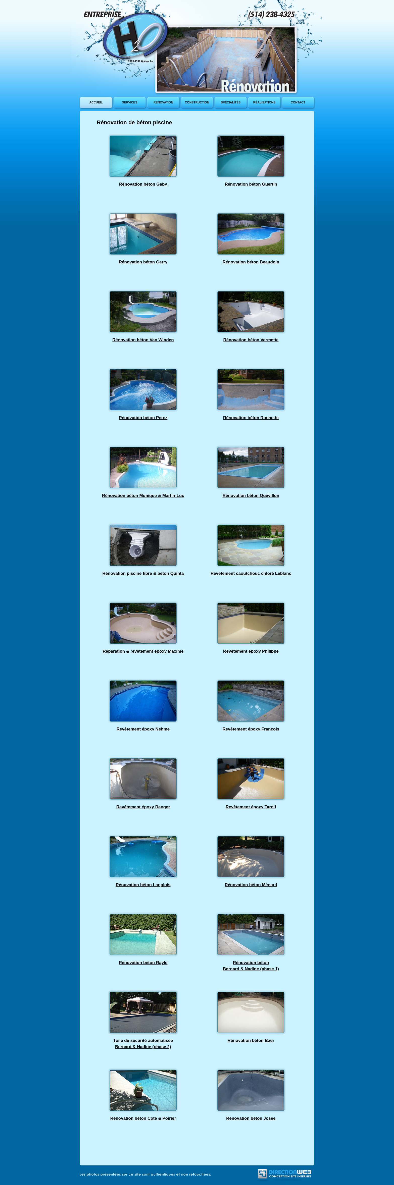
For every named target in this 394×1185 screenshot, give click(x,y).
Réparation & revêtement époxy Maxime (143, 651)
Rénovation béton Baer (250, 1040)
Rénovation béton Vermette (250, 339)
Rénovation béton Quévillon (251, 495)
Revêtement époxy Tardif (251, 807)
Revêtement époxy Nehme (143, 729)
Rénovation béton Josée (250, 1118)
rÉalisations (264, 102)
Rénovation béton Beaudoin (251, 262)
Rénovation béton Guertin (251, 184)
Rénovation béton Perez (143, 417)
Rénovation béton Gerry (143, 262)
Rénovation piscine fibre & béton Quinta (143, 573)
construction (197, 102)
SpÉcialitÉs (231, 102)
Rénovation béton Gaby (143, 184)
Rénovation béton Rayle (143, 962)
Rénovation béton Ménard (251, 884)
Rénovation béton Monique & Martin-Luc (143, 495)
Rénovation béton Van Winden (143, 339)
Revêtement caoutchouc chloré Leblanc (251, 573)
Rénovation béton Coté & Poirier (143, 1118)
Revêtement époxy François (251, 729)
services (129, 102)
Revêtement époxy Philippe (251, 651)
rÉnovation (163, 102)
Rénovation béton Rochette (251, 417)
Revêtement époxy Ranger (143, 807)
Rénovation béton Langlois (143, 884)
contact (298, 102)
